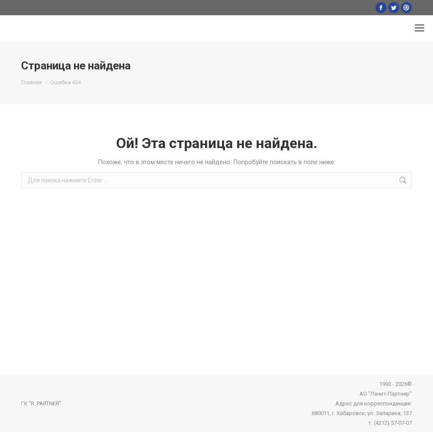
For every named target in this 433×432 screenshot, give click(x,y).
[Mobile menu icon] (419, 28)
